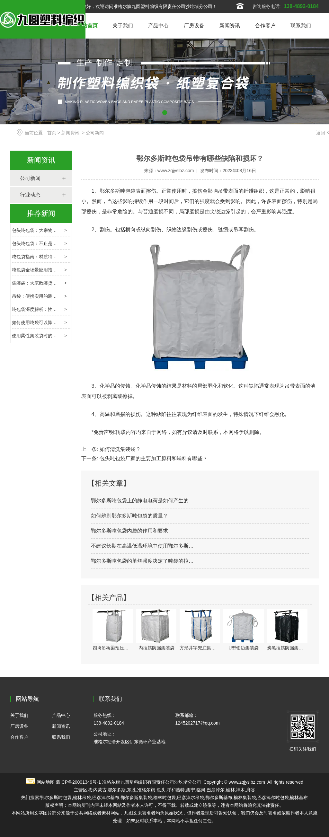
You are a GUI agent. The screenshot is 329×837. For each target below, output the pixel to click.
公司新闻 (30, 178)
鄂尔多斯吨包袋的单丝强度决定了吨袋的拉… (142, 561)
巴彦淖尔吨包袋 (273, 797)
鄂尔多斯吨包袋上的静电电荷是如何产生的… (142, 500)
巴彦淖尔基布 (105, 797)
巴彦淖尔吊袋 (190, 797)
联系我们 (300, 25)
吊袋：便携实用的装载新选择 (41, 296)
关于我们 (122, 25)
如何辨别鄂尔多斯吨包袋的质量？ (129, 515)
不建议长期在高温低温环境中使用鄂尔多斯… (142, 546)
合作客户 (265, 25)
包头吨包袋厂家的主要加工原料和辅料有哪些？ (152, 458)
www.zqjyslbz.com (175, 170)
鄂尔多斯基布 (218, 797)
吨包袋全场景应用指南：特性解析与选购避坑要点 (61, 269)
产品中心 (158, 25)
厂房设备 (194, 25)
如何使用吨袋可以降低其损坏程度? (47, 322)
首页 (51, 132)
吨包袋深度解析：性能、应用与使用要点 (52, 309)
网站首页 (87, 25)
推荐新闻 (41, 213)
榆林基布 (299, 797)
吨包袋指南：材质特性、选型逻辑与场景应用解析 (61, 256)
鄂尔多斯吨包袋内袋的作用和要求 (129, 530)
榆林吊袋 (82, 797)
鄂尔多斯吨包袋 (118, 191)
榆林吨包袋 (164, 797)
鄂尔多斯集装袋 (136, 797)
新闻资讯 (229, 25)
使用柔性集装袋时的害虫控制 (41, 335)
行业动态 (30, 195)
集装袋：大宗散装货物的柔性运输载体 (50, 283)
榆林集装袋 (245, 797)
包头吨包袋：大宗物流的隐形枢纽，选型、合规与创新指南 (70, 230)
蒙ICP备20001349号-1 (78, 782)
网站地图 (46, 782)
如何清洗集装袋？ (119, 449)
